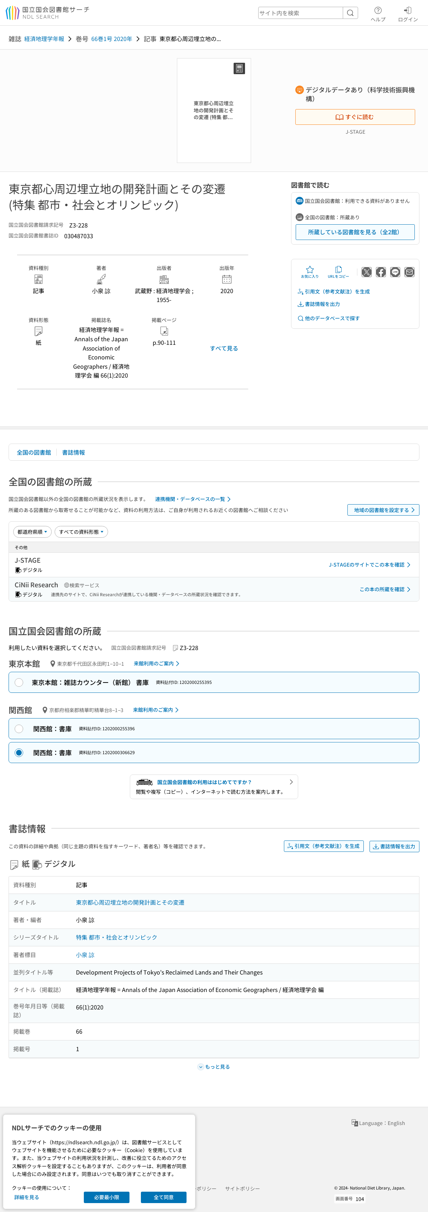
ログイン (408, 13)
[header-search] (308, 13)
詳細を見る (26, 1197)
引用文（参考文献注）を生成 (333, 291)
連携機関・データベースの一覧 (194, 499)
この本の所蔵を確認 (386, 589)
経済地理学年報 (44, 38)
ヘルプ (378, 13)
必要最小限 (106, 1197)
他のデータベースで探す (328, 318)
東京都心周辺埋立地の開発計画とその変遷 (130, 902)
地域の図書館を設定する (385, 510)
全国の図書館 (34, 452)
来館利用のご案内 (158, 663)
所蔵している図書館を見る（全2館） (355, 231)
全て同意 (164, 1197)
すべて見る (224, 348)
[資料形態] (81, 531)
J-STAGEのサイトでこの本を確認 (371, 565)
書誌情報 (73, 452)
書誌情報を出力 (318, 304)
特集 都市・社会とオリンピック (116, 937)
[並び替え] (32, 531)
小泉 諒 (85, 954)
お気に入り (310, 272)
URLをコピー (338, 272)
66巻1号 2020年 (111, 38)
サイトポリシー (242, 1188)
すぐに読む (354, 116)
